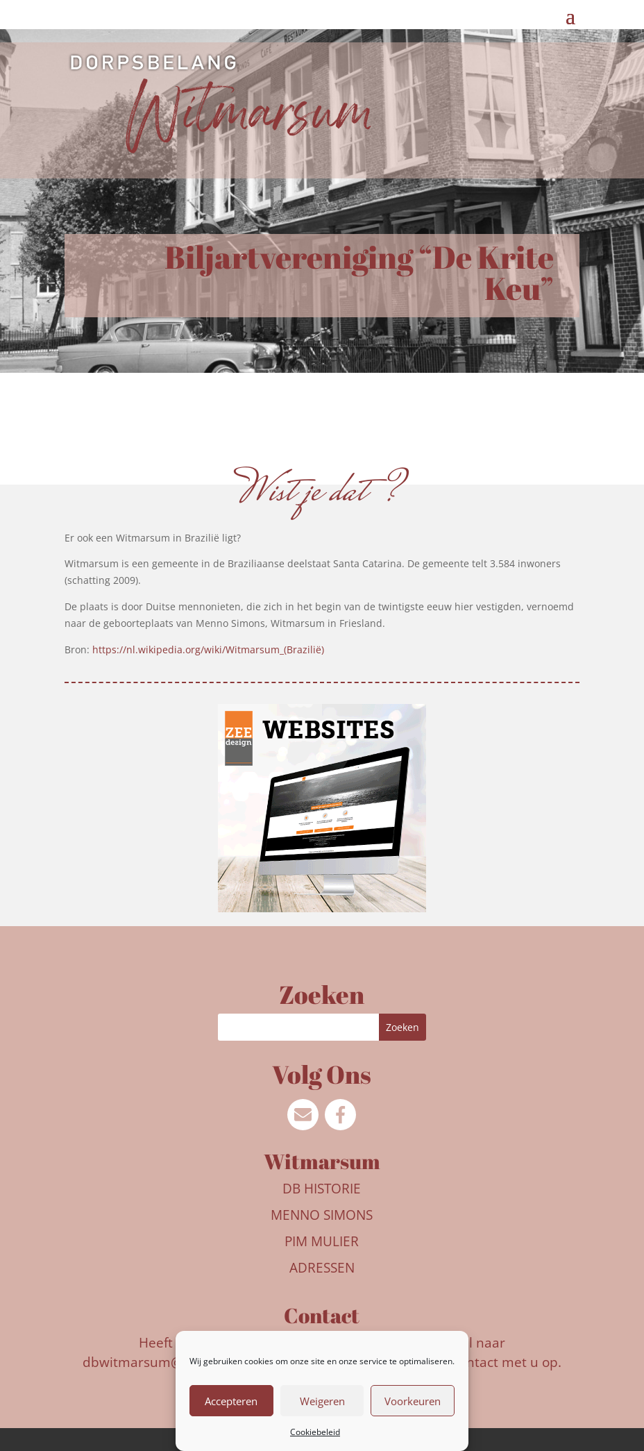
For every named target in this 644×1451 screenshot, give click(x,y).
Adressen (322, 1268)
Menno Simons (322, 1215)
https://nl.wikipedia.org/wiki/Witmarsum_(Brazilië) (208, 649)
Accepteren (231, 1401)
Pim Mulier (322, 1241)
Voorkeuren (412, 1401)
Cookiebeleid (315, 1432)
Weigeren (322, 1401)
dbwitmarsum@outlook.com (171, 1362)
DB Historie (321, 1189)
